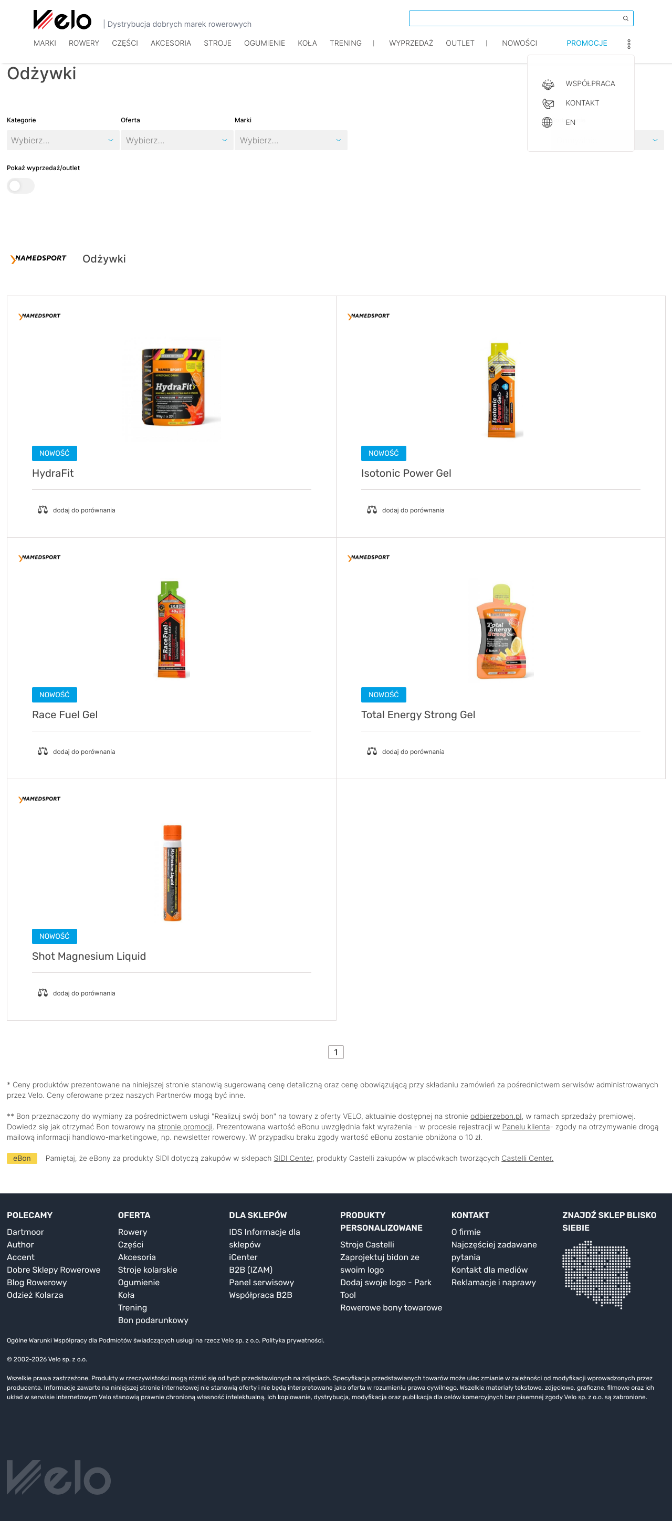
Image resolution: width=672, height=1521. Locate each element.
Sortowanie (568, 120)
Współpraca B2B (260, 1295)
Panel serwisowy (261, 1282)
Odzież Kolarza (35, 1295)
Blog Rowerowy (37, 1282)
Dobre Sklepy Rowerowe (54, 1270)
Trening (133, 1308)
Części (125, 51)
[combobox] (127, 140)
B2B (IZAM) (250, 1270)
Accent (21, 1257)
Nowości (519, 51)
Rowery (84, 51)
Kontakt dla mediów (490, 1270)
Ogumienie (264, 51)
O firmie (466, 1232)
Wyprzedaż (411, 51)
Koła (307, 51)
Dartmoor (25, 1232)
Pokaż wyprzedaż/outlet (43, 179)
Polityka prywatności (292, 1340)
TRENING (346, 51)
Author (20, 1245)
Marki (45, 51)
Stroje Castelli (367, 1245)
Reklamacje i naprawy (494, 1282)
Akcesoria (171, 51)
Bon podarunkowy (153, 1320)
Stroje (218, 51)
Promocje (586, 51)
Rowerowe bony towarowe (391, 1308)
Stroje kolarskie (147, 1270)
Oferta (130, 120)
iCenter (243, 1257)
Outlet (460, 51)
